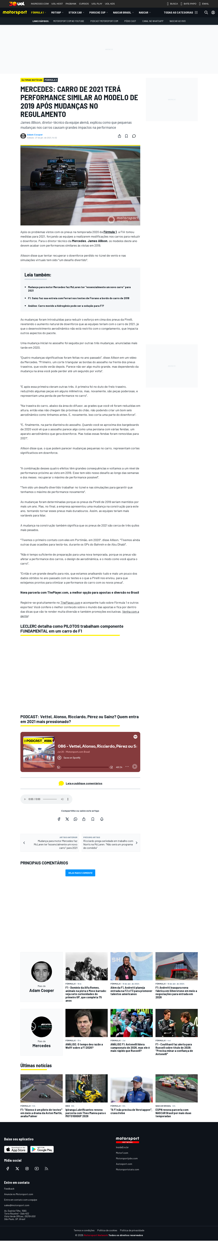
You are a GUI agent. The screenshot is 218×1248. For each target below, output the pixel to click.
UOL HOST (57, 3)
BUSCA (172, 4)
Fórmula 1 (37, 12)
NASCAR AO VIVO (178, 21)
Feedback (9, 1188)
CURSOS (84, 3)
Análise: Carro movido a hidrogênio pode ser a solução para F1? (66, 305)
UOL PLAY (97, 3)
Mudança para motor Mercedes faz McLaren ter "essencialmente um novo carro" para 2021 (79, 288)
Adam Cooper (35, 134)
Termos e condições (84, 1230)
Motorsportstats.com (127, 1169)
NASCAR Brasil (122, 12)
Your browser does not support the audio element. (46, 799)
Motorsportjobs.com (127, 1158)
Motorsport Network (96, 1235)
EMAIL (204, 4)
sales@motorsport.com (16, 1205)
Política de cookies (107, 1230)
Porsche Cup (97, 12)
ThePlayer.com (70, 602)
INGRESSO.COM (40, 3)
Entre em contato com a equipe (20, 1199)
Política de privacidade (132, 1230)
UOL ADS (110, 3)
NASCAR (143, 12)
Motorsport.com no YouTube (68, 21)
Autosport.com (124, 1163)
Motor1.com (122, 1152)
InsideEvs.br (122, 1147)
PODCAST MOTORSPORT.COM (104, 21)
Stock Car (75, 12)
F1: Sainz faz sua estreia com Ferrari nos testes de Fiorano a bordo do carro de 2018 (78, 298)
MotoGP (56, 12)
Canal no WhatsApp (152, 21)
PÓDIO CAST (130, 21)
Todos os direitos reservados (125, 1235)
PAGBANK (71, 3)
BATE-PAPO (188, 4)
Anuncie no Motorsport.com (18, 1194)
